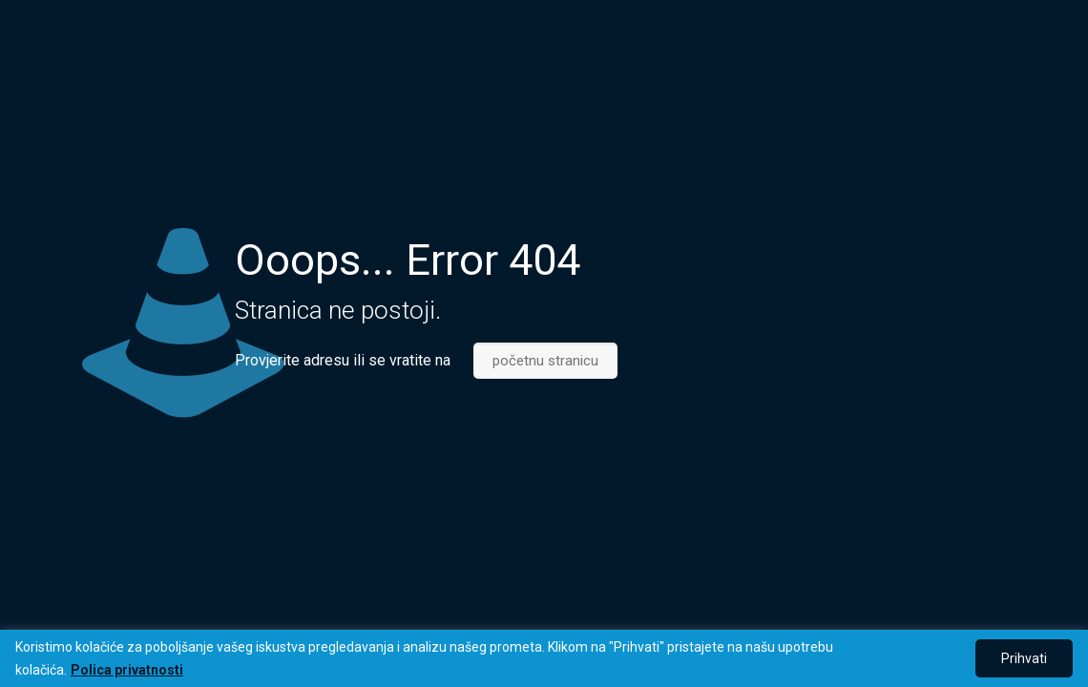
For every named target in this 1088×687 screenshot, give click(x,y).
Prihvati (1024, 658)
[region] (544, 658)
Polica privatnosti (127, 669)
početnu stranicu (545, 360)
